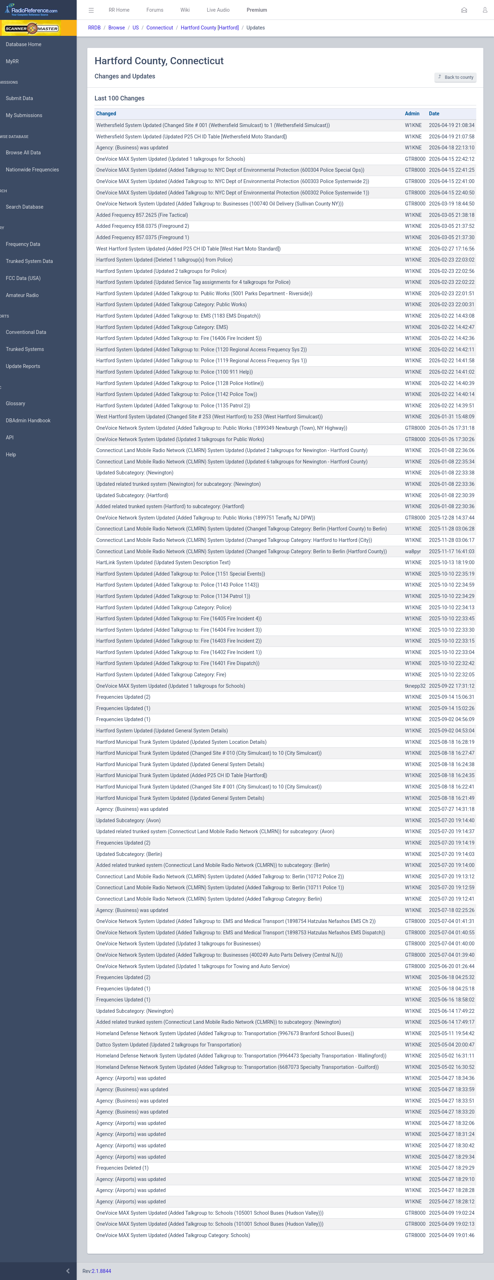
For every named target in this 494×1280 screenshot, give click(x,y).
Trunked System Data (33, 261)
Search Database (28, 207)
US (150, 28)
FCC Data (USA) (27, 278)
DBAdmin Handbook (32, 421)
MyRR (16, 61)
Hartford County (212, 28)
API (14, 438)
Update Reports (27, 366)
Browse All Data (27, 153)
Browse (130, 28)
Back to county (455, 77)
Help (15, 455)
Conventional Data (30, 332)
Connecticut (173, 28)
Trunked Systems (29, 349)
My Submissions (28, 115)
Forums (168, 10)
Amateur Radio (26, 295)
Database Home (27, 44)
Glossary (19, 404)
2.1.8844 (115, 1271)
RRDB (108, 28)
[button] (464, 10)
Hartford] (243, 28)
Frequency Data (27, 244)
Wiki (199, 10)
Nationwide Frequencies (36, 170)
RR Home (133, 10)
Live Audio (232, 10)
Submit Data (23, 98)
